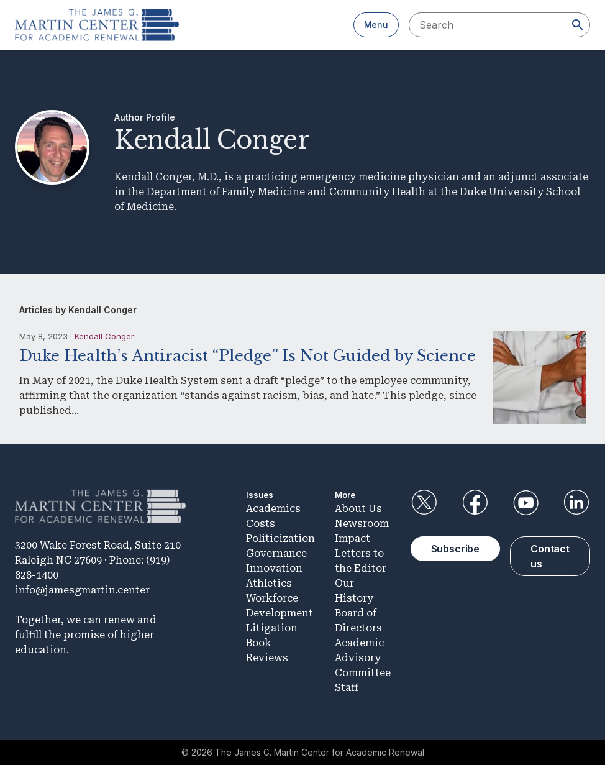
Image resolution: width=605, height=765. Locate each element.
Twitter (424, 502)
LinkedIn (576, 502)
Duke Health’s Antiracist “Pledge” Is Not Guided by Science (247, 356)
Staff (346, 688)
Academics (273, 509)
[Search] (577, 24)
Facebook (474, 502)
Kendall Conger (104, 336)
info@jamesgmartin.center (82, 590)
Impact (352, 538)
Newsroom (362, 523)
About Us (358, 509)
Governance (276, 553)
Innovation (274, 568)
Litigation (272, 628)
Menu (376, 24)
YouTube (525, 502)
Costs (260, 523)
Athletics (269, 583)
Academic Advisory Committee (363, 658)
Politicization (280, 538)
